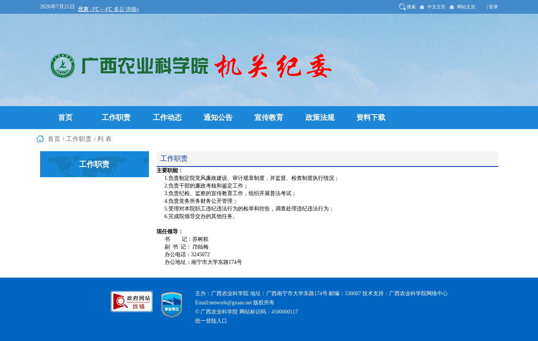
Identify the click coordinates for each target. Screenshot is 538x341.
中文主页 (436, 7)
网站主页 (466, 7)
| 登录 (492, 7)
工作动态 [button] (167, 117)
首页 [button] (65, 117)
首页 (54, 139)
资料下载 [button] (370, 117)
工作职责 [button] (116, 117)
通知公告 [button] (218, 117)
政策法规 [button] (319, 117)
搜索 (411, 7)
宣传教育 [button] (268, 117)
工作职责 (79, 139)
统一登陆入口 (211, 321)
